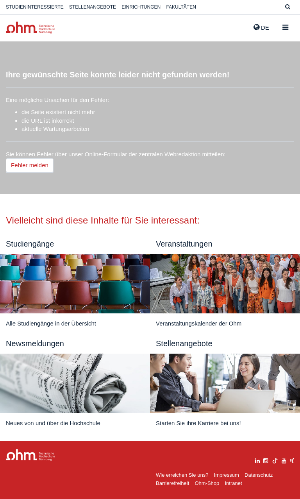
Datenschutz (259, 475)
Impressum (226, 475)
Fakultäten (181, 7)
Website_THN (30, 27)
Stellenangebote (92, 7)
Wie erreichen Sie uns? (182, 475)
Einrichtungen (141, 7)
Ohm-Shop (207, 483)
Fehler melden (29, 165)
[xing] (292, 460)
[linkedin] (257, 460)
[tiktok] (275, 460)
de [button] (261, 27)
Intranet (233, 483)
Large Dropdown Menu (30, 455)
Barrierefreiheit (172, 483)
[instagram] (265, 460)
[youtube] (284, 460)
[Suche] (287, 7)
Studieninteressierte (35, 7)
